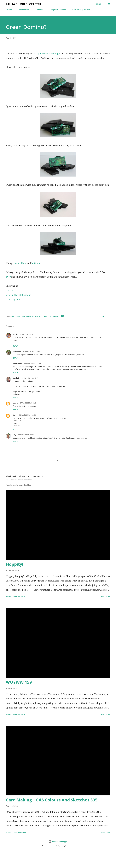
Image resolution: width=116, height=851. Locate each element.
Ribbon (56, 316)
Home (8, 10)
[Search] (99, 4)
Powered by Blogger (58, 841)
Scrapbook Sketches (56, 10)
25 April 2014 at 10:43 (31, 351)
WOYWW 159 (19, 682)
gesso (45, 316)
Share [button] (104, 316)
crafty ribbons (27, 316)
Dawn (15, 415)
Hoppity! (14, 564)
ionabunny (17, 351)
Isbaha (15, 403)
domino (38, 316)
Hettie (15, 334)
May (14, 435)
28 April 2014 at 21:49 (27, 415)
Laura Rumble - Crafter (23, 4)
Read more (105, 596)
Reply (15, 346)
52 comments (19, 596)
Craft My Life (13, 299)
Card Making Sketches (80, 10)
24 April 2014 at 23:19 (27, 334)
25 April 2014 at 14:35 (32, 363)
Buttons (16, 316)
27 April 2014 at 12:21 (28, 403)
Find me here (22, 10)
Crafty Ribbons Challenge (46, 53)
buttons (35, 263)
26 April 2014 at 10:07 (30, 378)
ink (50, 316)
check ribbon (19, 263)
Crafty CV (38, 10)
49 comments (19, 714)
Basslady (16, 378)
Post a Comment (20, 832)
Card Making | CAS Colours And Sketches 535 (52, 800)
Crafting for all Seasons (18, 294)
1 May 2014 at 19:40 (26, 435)
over (8, 276)
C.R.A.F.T (10, 290)
